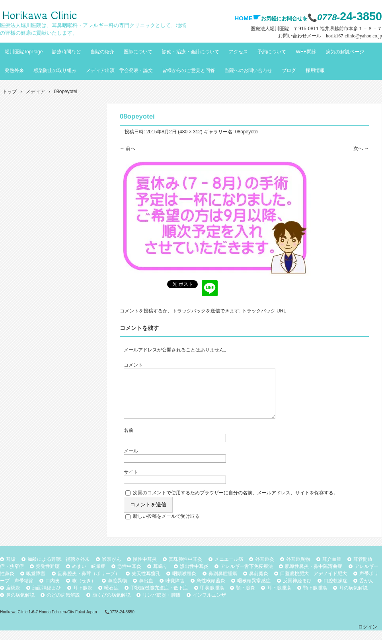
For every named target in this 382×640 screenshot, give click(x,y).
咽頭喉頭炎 (184, 583)
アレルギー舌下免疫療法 (246, 576)
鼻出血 (146, 590)
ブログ (289, 70)
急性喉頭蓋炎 (211, 590)
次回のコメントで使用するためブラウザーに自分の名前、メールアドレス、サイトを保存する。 (235, 502)
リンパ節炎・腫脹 (161, 604)
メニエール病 (228, 569)
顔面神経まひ (46, 597)
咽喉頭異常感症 (254, 590)
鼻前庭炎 (258, 583)
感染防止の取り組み (54, 70)
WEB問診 (306, 52)
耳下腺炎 (82, 597)
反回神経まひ (297, 590)
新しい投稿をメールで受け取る (166, 526)
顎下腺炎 (245, 597)
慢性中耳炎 (145, 569)
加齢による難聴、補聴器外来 (58, 569)
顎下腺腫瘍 (315, 597)
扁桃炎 (13, 597)
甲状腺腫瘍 (212, 597)
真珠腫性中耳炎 (185, 569)
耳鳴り (160, 576)
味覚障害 (175, 590)
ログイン (367, 636)
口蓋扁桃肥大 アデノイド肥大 (313, 583)
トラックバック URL (264, 311)
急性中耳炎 (129, 576)
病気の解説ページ (345, 52)
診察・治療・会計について (190, 52)
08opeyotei (247, 132)
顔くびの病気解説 (111, 604)
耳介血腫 (331, 569)
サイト (131, 481)
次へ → (361, 148)
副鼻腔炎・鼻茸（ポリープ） (89, 583)
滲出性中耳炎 (194, 576)
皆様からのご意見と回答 (188, 70)
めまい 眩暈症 (88, 576)
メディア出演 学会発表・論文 (119, 70)
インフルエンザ (209, 604)
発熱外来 (14, 70)
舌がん (366, 590)
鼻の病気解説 (20, 604)
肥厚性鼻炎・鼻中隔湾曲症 (313, 576)
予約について (271, 52)
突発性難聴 (48, 576)
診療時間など (66, 52)
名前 (128, 440)
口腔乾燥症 (335, 590)
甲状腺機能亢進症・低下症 (159, 597)
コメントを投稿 (136, 311)
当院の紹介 (102, 52)
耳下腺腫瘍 (279, 597)
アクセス (238, 52)
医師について (138, 52)
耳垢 (11, 569)
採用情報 (315, 70)
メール (131, 460)
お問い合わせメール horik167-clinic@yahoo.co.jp (330, 36)
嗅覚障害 (35, 583)
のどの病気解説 (63, 604)
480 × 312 (190, 132)
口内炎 (52, 590)
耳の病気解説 (353, 597)
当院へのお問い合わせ (248, 70)
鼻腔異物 (117, 590)
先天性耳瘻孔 (146, 583)
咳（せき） (84, 590)
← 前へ (127, 148)
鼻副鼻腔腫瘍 (223, 583)
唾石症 (111, 597)
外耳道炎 (264, 569)
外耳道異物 (298, 569)
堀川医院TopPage (24, 52)
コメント (133, 365)
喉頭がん (111, 569)
